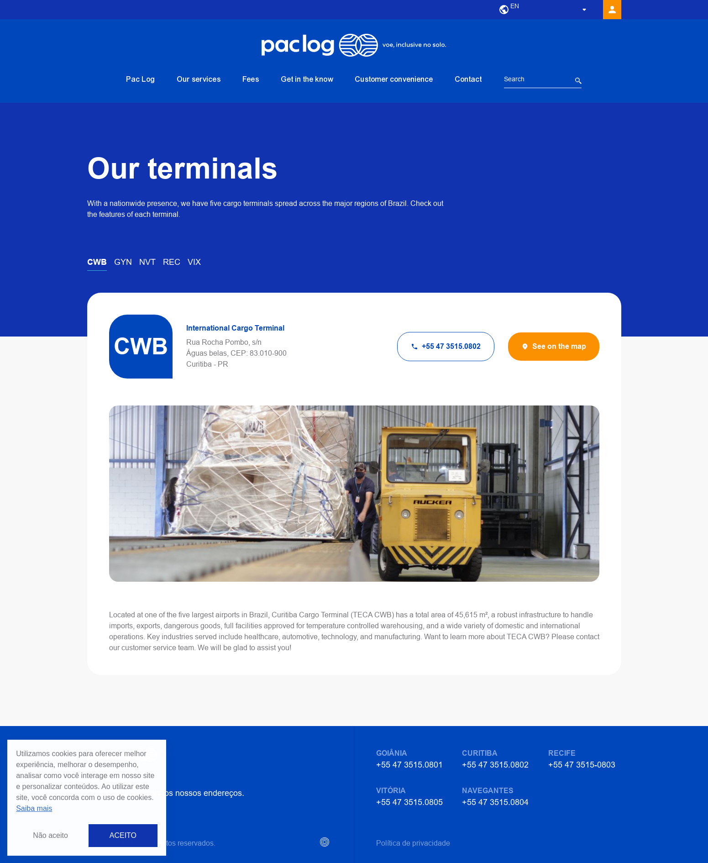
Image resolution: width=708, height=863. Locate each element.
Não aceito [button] (50, 835)
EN (514, 6)
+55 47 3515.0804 (495, 802)
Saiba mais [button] (34, 808)
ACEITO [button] (123, 835)
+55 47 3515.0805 (409, 802)
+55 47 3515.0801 (409, 764)
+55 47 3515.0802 (495, 764)
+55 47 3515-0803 (581, 764)
